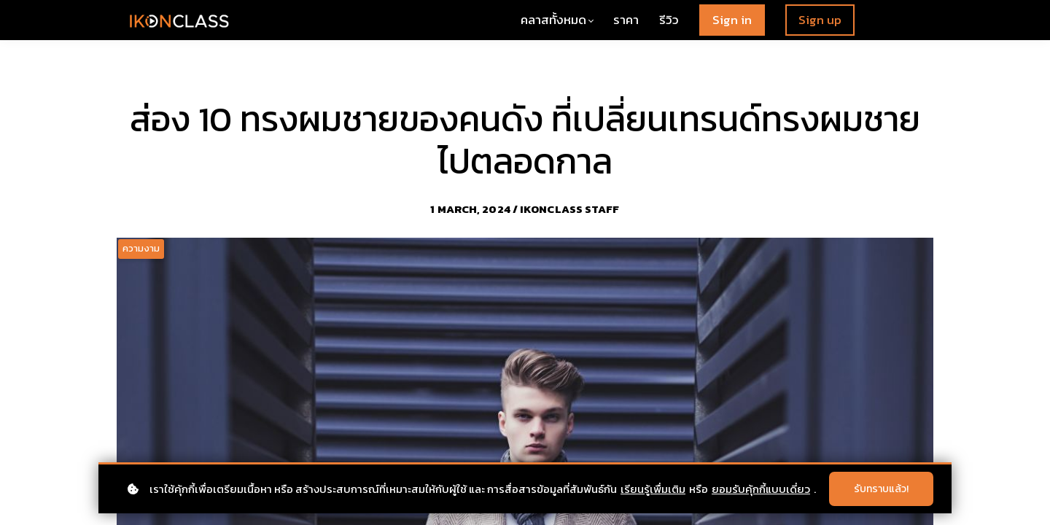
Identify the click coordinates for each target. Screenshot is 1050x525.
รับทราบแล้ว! (881, 489)
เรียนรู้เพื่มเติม (653, 489)
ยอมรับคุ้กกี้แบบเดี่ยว (761, 489)
